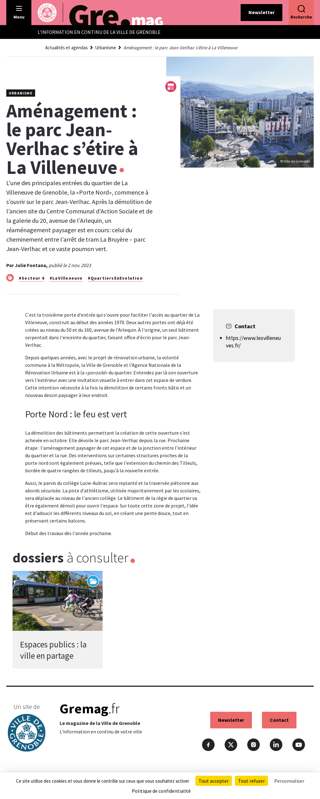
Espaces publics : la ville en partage (53, 650)
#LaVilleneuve (66, 278)
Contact (279, 720)
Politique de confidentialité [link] (161, 791)
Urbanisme (105, 48)
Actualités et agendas (66, 48)
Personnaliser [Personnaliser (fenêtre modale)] (289, 781)
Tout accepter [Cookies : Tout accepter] (214, 781)
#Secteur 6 (32, 278)
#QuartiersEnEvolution (115, 278)
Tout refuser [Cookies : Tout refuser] (251, 781)
